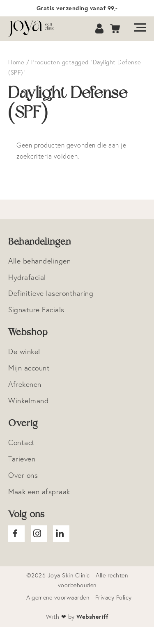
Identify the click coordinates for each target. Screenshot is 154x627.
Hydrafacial (27, 277)
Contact (21, 442)
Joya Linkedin (61, 533)
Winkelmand (28, 400)
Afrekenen (24, 384)
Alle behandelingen (39, 261)
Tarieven (21, 458)
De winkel (24, 351)
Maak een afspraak (39, 491)
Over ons (23, 475)
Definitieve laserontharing (50, 293)
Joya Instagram (39, 533)
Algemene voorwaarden (57, 597)
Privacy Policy (113, 597)
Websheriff (92, 616)
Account (100, 29)
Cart (115, 29)
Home (16, 62)
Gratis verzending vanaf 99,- (77, 8)
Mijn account (29, 367)
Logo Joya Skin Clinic (35, 28)
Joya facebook (16, 533)
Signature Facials (36, 309)
